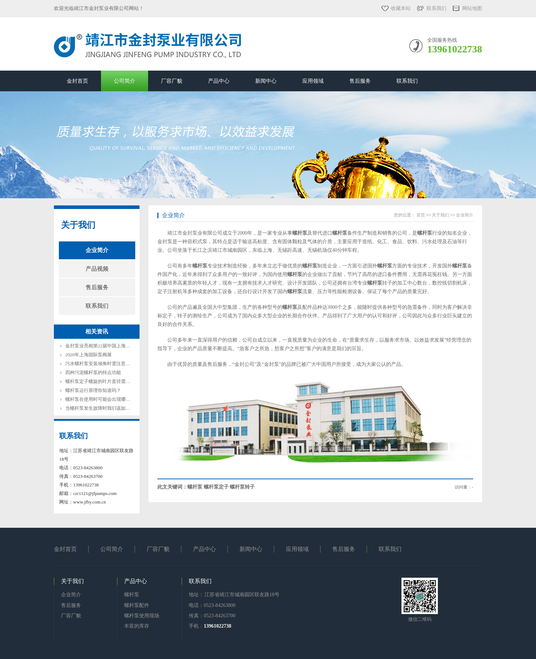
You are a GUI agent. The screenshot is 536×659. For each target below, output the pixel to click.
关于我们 (78, 225)
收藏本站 (401, 8)
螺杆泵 (131, 594)
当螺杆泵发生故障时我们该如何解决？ (104, 408)
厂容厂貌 (171, 81)
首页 (420, 215)
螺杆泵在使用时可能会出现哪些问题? (103, 399)
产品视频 (97, 269)
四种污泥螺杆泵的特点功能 (93, 372)
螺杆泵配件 (136, 605)
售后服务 (360, 81)
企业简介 (97, 250)
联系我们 (436, 8)
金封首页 (77, 81)
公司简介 (124, 81)
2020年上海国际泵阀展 (88, 354)
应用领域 (313, 81)
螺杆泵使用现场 (141, 615)
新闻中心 (266, 81)
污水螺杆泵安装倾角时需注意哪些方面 (104, 363)
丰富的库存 (136, 626)
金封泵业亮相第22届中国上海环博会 (102, 345)
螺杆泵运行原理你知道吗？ (93, 390)
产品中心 (218, 81)
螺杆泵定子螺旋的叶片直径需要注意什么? (108, 381)
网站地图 (472, 8)
